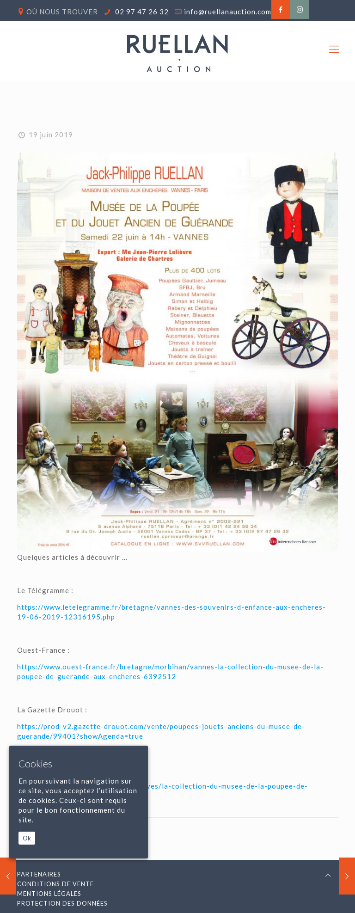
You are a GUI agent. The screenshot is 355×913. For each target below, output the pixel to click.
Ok (27, 838)
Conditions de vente (55, 884)
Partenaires (39, 874)
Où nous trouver (62, 11)
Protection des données (62, 903)
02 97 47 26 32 (141, 11)
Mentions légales (49, 893)
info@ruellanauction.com (227, 11)
